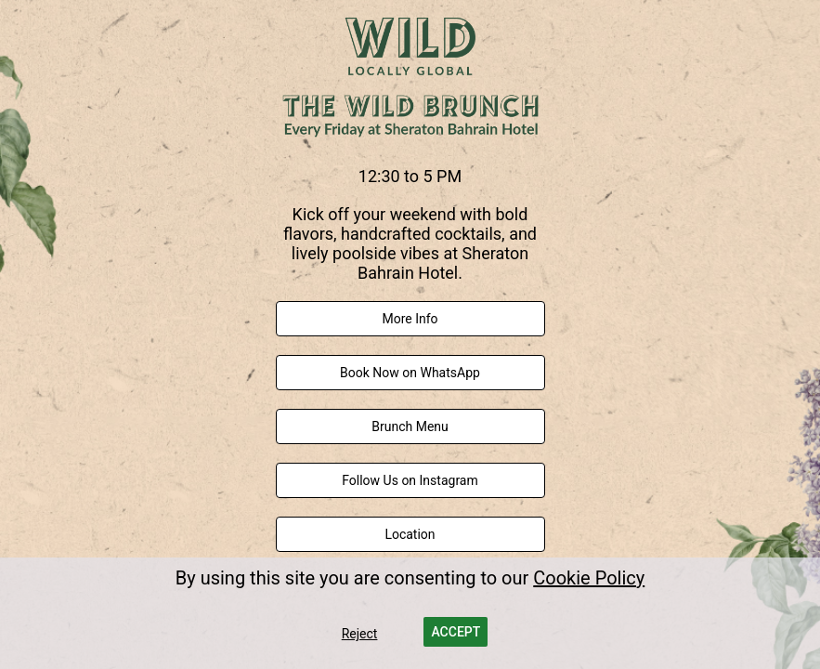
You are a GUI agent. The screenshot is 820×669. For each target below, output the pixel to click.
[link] (410, 318)
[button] (455, 632)
